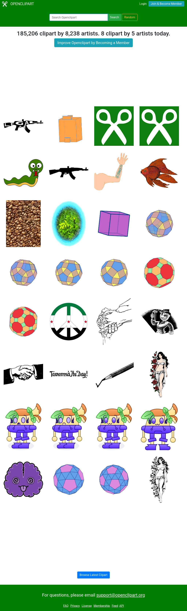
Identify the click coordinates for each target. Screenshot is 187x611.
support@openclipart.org (120, 595)
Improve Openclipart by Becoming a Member (93, 43)
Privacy (75, 606)
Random (129, 17)
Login (142, 3)
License (87, 606)
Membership (102, 606)
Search (114, 17)
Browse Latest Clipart (94, 575)
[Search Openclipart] (78, 17)
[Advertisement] (93, 79)
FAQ (65, 606)
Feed (115, 606)
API (121, 606)
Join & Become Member (166, 3)
